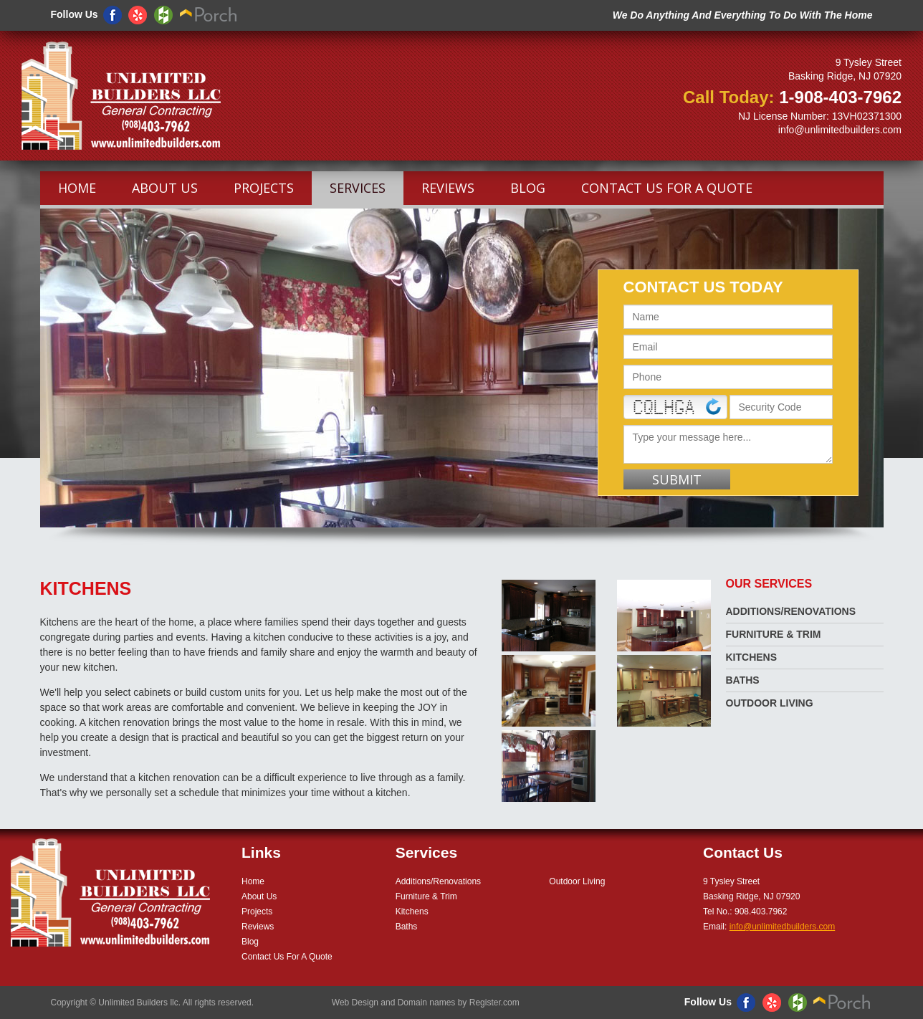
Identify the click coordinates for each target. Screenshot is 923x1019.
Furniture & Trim (773, 634)
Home (77, 187)
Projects (264, 187)
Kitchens (752, 657)
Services (358, 187)
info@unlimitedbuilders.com (840, 129)
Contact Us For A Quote (666, 187)
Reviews (447, 187)
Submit (677, 479)
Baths (743, 680)
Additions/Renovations (791, 611)
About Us (165, 187)
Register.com (494, 1003)
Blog (527, 187)
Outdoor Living (769, 703)
